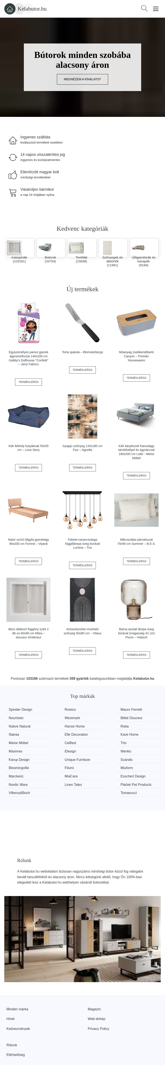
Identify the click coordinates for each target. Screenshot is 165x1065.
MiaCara (56, 758)
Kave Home (139, 726)
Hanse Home (140, 718)
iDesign (15, 742)
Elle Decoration (101, 726)
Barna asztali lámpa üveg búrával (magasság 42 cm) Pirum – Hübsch (136, 633)
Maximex (137, 734)
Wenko (55, 742)
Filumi (94, 750)
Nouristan (137, 709)
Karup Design (100, 742)
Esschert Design (102, 758)
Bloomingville (60, 750)
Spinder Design (21, 709)
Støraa (55, 726)
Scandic (16, 750)
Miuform (136, 750)
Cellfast (55, 734)
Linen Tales (18, 766)
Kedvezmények (18, 1007)
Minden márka (17, 988)
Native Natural (101, 718)
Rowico (55, 709)
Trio (93, 734)
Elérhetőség (15, 1033)
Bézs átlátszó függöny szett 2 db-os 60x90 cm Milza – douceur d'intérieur (28, 633)
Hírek (10, 997)
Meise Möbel (19, 734)
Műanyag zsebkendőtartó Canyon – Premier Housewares (136, 356)
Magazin (94, 988)
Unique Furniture (143, 742)
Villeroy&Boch (100, 766)
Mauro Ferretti (101, 709)
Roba (14, 726)
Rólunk (11, 1023)
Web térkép (96, 997)
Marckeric (17, 758)
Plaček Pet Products (58, 769)
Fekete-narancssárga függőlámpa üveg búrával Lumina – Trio (82, 543)
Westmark (17, 718)
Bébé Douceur (61, 718)
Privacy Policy (98, 1007)
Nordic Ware (139, 758)
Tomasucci (138, 766)
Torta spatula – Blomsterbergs (82, 352)
